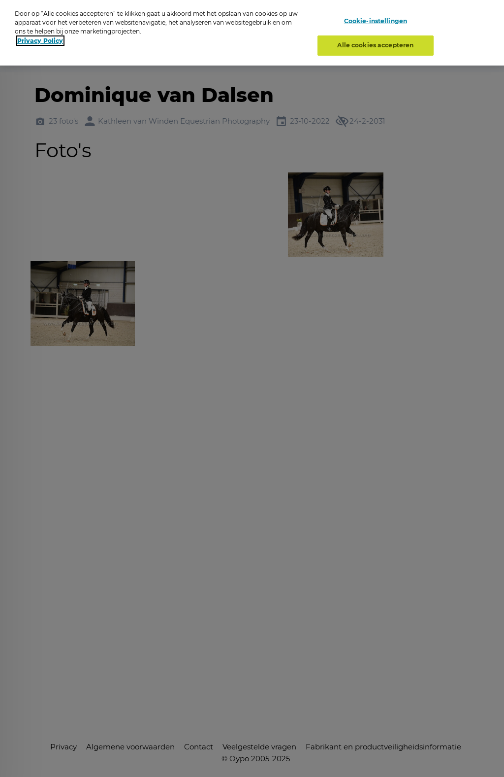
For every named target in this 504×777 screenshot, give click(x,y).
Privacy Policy (40, 40)
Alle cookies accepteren (375, 45)
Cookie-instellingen (375, 21)
